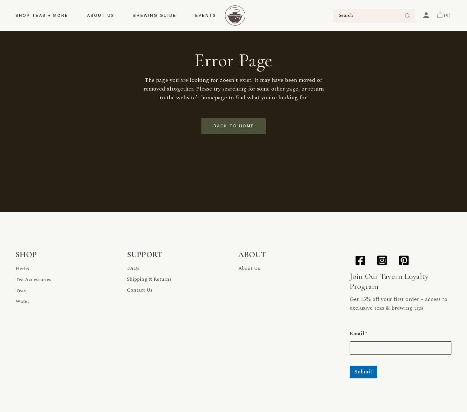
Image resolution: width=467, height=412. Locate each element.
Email (358, 334)
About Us (249, 268)
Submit (363, 372)
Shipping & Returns (149, 279)
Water (22, 301)
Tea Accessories (33, 279)
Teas (21, 290)
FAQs (133, 268)
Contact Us (140, 290)
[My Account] (426, 15)
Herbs (22, 268)
